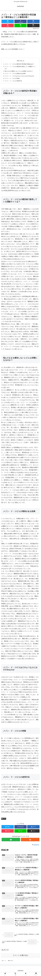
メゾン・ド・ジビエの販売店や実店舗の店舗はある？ (19, 64)
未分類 (4, 819)
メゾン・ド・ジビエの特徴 (12, 79)
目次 (18, 60)
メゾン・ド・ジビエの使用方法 (13, 81)
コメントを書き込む (20, 956)
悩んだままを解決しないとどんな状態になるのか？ (19, 71)
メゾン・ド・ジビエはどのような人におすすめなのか (19, 76)
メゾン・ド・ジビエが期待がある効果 (15, 74)
